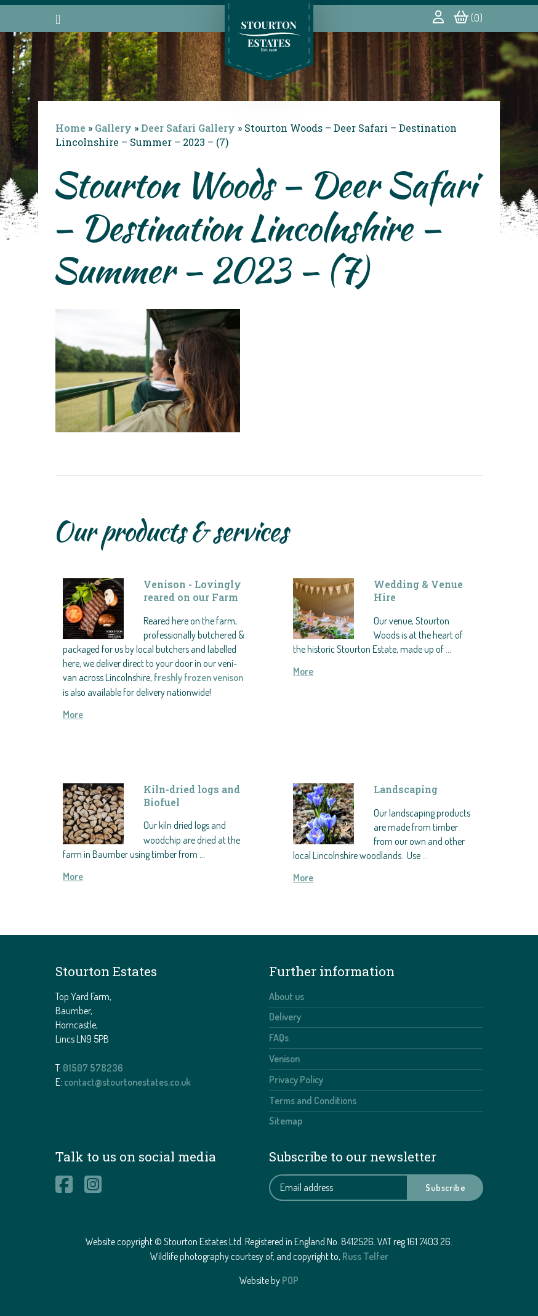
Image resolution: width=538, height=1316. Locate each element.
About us (286, 996)
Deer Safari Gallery (188, 127)
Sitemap (285, 1121)
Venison (284, 1058)
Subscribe (445, 1187)
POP (290, 1280)
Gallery (113, 127)
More (73, 714)
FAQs (279, 1037)
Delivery (285, 1017)
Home (70, 127)
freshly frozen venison (198, 677)
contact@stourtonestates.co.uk (127, 1082)
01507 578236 (93, 1068)
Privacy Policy (296, 1079)
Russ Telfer (365, 1256)
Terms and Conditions (312, 1100)
